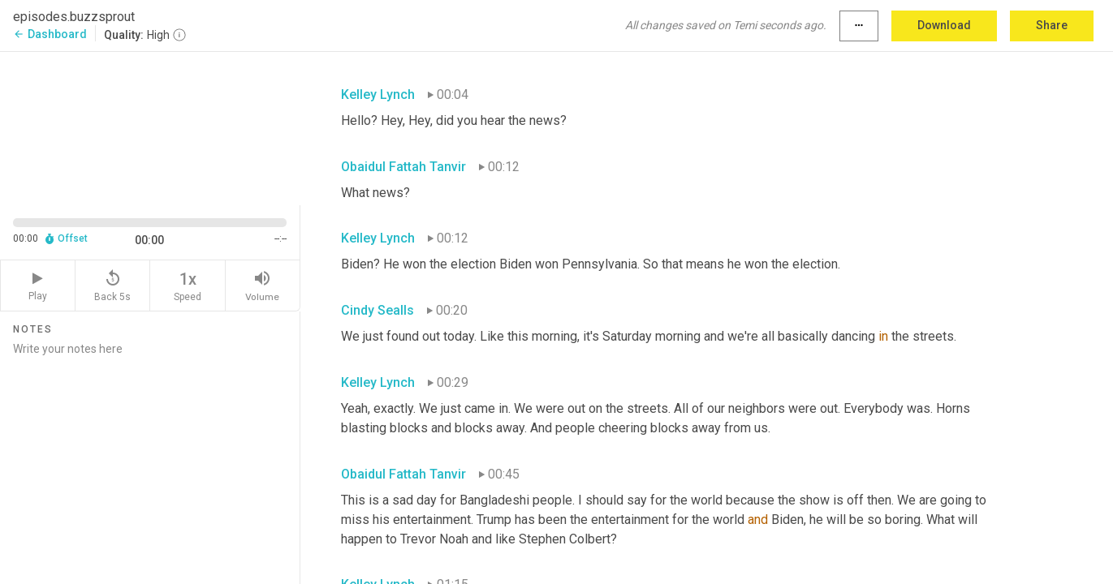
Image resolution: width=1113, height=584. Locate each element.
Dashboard (50, 34)
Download (944, 25)
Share (1052, 25)
